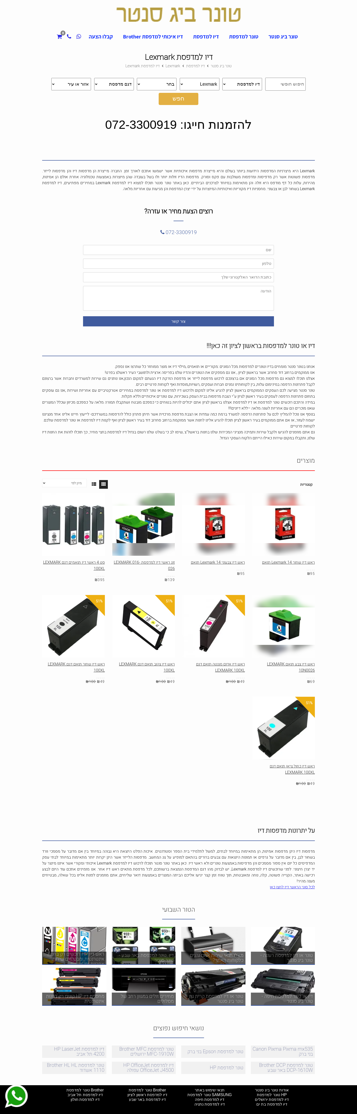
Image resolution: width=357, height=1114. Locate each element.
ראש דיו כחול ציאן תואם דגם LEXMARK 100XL (292, 769)
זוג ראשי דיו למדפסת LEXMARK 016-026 (144, 565)
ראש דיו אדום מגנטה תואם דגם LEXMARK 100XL (220, 667)
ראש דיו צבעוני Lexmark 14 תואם (218, 562)
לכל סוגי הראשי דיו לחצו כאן (292, 887)
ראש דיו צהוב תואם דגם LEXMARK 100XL (147, 667)
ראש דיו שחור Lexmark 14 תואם (288, 562)
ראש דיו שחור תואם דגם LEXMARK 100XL (76, 667)
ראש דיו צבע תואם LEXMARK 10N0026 (291, 667)
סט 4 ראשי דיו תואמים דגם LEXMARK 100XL (74, 565)
